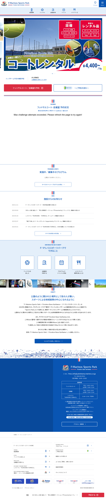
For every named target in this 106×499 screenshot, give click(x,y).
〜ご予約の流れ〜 (76, 88)
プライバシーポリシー (29, 488)
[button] (52, 73)
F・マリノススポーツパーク (25, 434)
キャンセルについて (61, 472)
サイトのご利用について (17, 488)
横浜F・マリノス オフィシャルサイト (75, 411)
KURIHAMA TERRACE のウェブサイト (75, 407)
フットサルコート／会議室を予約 (28, 88)
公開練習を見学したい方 (39, 80)
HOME (15, 434)
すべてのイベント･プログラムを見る (53, 184)
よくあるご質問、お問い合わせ (64, 462)
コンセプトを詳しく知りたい (53, 341)
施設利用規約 (59, 467)
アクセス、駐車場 (80, 424)
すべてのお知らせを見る (53, 233)
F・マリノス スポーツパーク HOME (24, 445)
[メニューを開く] (102, 3)
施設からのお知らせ (61, 456)
